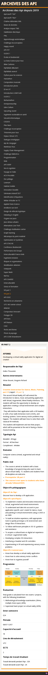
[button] (24, 586)
